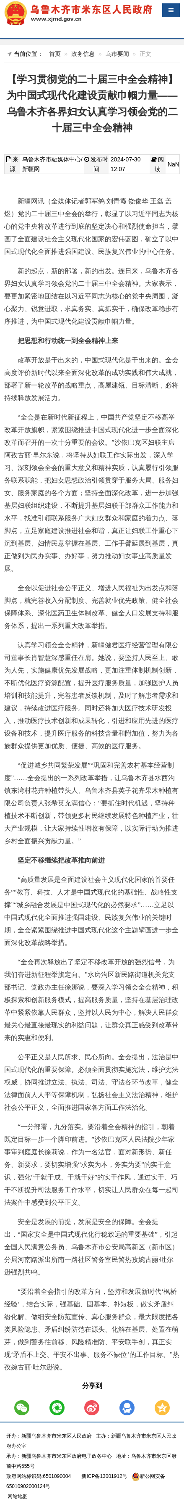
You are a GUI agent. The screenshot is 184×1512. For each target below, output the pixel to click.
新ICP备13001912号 (104, 1476)
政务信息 (83, 53)
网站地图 (17, 1496)
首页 (55, 53)
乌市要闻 (117, 53)
